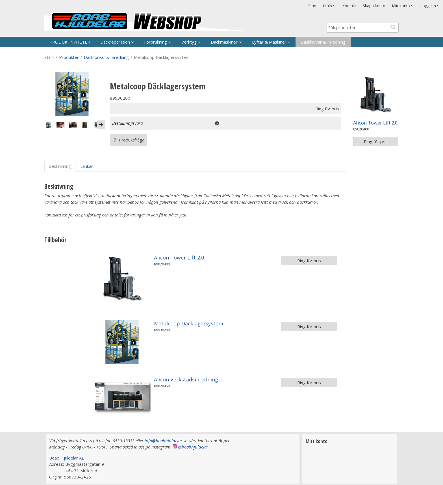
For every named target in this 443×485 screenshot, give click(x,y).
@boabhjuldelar (193, 447)
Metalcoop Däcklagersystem (188, 323)
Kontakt (349, 5)
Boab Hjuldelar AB (66, 458)
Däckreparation (115, 42)
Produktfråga (128, 140)
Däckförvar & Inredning (323, 42)
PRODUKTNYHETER (69, 42)
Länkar (86, 166)
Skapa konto (374, 5)
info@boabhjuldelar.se (166, 440)
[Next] (101, 125)
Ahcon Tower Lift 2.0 (179, 257)
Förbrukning (155, 42)
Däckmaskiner (224, 42)
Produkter (69, 57)
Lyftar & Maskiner (269, 42)
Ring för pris (309, 260)
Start (312, 5)
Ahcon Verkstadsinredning (186, 379)
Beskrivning (60, 166)
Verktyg (189, 42)
